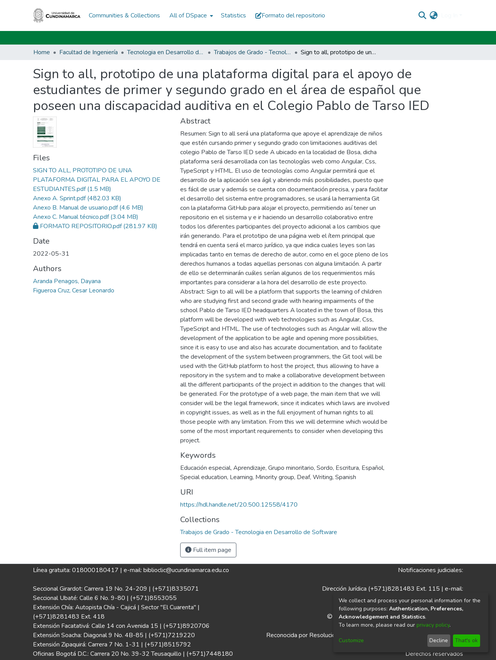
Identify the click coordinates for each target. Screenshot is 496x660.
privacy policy (433, 625)
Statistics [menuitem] (233, 15)
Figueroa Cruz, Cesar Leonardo (73, 290)
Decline (438, 640)
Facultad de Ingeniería (88, 52)
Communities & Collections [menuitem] (124, 15)
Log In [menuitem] (449, 15)
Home (41, 52)
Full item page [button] (208, 550)
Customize (351, 640)
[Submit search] (422, 15)
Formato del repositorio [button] (290, 15)
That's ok (466, 640)
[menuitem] (190, 15)
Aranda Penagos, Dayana (67, 281)
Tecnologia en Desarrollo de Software (166, 52)
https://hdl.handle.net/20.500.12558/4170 (239, 504)
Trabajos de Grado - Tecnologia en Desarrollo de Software (252, 52)
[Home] (57, 15)
